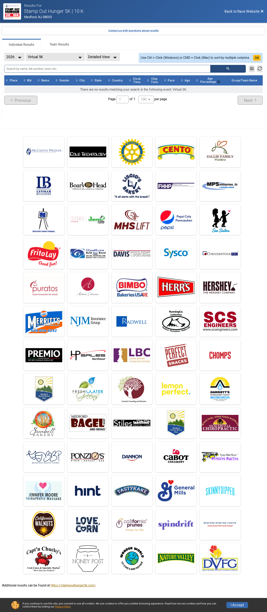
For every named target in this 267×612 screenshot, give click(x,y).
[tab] (21, 44)
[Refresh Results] (260, 68)
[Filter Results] (252, 68)
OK (257, 58)
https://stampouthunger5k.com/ (73, 585)
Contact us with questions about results (133, 30)
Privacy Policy (62, 606)
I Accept (237, 605)
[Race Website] (13, 11)
